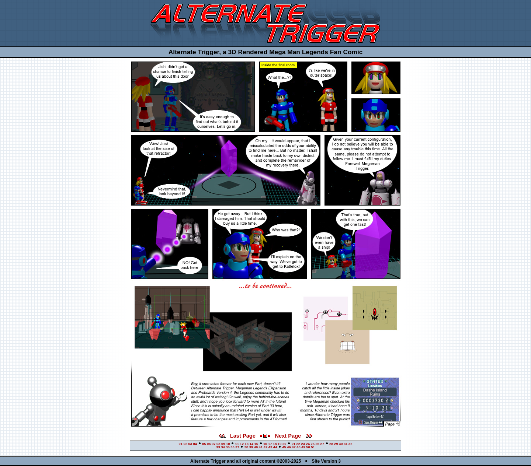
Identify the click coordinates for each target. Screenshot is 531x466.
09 (223, 444)
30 (341, 444)
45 (284, 447)
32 (350, 444)
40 (256, 447)
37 (237, 447)
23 (303, 444)
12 (242, 444)
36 (232, 447)
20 (284, 444)
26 (317, 444)
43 (270, 447)
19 (279, 444)
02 (185, 444)
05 (204, 444)
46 (289, 447)
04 (195, 444)
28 (331, 444)
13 (247, 444)
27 (322, 444)
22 (298, 444)
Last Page (237, 436)
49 (303, 447)
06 (209, 444)
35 (227, 447)
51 (313, 447)
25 (313, 444)
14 (251, 444)
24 (308, 444)
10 (228, 444)
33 (218, 447)
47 (293, 447)
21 (293, 444)
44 (275, 447)
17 (270, 444)
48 (298, 447)
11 (237, 444)
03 (190, 444)
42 (265, 447)
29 (336, 444)
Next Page (293, 436)
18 (275, 444)
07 (213, 444)
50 (308, 447)
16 (265, 444)
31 (345, 444)
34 (223, 447)
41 (261, 447)
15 (256, 444)
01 (181, 444)
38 (246, 447)
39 (251, 447)
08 (218, 444)
